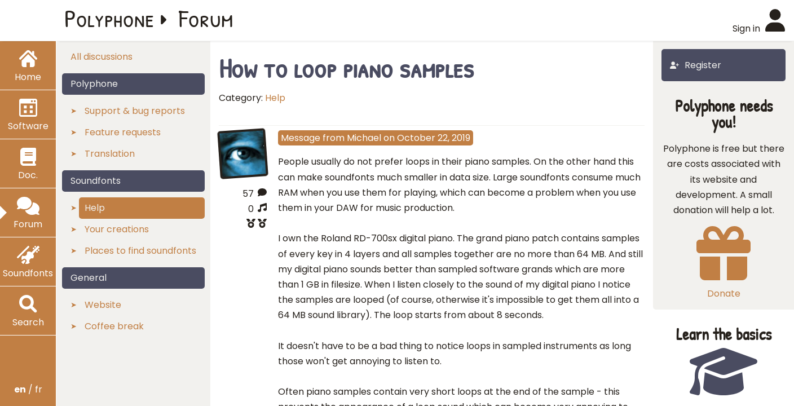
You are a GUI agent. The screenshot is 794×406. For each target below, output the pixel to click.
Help (275, 97)
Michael (364, 137)
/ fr (28, 389)
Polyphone (109, 18)
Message (300, 137)
